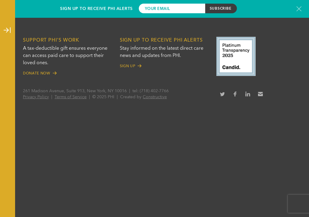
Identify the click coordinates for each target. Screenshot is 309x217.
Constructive (155, 97)
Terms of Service (71, 97)
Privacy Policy (36, 97)
